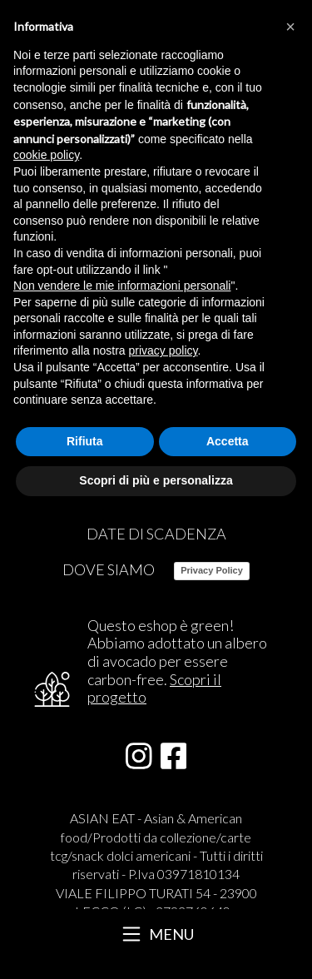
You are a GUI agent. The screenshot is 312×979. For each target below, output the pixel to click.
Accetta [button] (227, 441)
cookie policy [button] (46, 155)
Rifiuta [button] (85, 441)
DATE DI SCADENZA (156, 533)
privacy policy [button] (163, 350)
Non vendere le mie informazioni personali (121, 285)
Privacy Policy (212, 570)
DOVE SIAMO (108, 569)
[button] (290, 26)
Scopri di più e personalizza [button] (155, 480)
